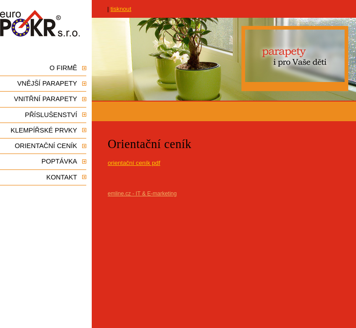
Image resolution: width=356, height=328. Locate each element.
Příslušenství (51, 114)
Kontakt (62, 177)
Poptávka (59, 161)
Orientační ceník (46, 145)
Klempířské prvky (43, 130)
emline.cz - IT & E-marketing (142, 193)
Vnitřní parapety (45, 98)
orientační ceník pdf (134, 162)
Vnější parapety (47, 83)
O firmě (63, 68)
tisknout (120, 8)
